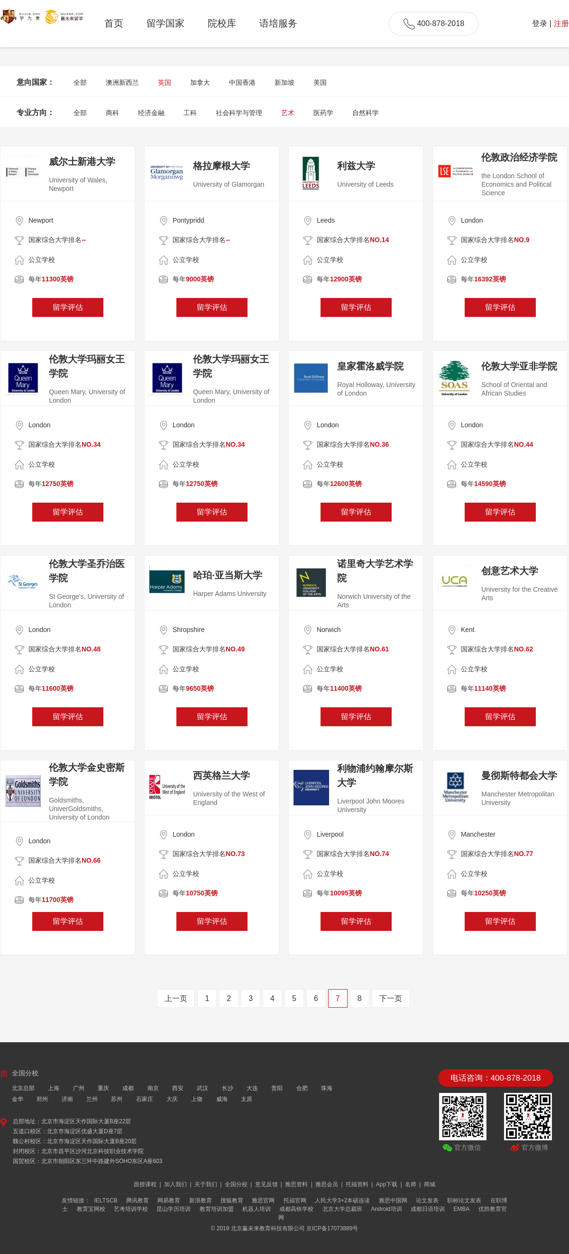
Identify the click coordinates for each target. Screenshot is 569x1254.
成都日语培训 (428, 1209)
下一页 (390, 998)
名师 (411, 1184)
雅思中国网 (393, 1200)
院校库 (222, 23)
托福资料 (358, 1184)
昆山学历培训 (173, 1209)
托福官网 (295, 1200)
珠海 (326, 1088)
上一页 (176, 998)
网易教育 (168, 1200)
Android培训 (386, 1209)
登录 (539, 23)
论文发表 (427, 1200)
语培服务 (278, 23)
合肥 (302, 1088)
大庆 (172, 1099)
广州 (78, 1088)
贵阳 (277, 1088)
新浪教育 (200, 1200)
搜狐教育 (231, 1200)
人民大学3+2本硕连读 (342, 1200)
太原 (246, 1099)
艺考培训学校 (131, 1209)
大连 (252, 1088)
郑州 (42, 1099)
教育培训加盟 (217, 1209)
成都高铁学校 (296, 1209)
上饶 (196, 1099)
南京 (153, 1088)
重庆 (103, 1088)
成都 (128, 1088)
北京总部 (23, 1088)
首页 (113, 23)
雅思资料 (297, 1184)
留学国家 (165, 23)
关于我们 (206, 1184)
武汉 (202, 1088)
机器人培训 (256, 1209)
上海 (53, 1088)
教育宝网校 (91, 1209)
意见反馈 (267, 1184)
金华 (17, 1099)
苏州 (116, 1099)
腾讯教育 (137, 1200)
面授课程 (146, 1184)
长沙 (227, 1088)
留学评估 (68, 307)
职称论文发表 (464, 1200)
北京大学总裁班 (342, 1209)
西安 (178, 1088)
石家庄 (144, 1099)
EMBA (461, 1209)
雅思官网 (263, 1200)
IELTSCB (106, 1200)
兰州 (92, 1099)
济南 (67, 1099)
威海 (222, 1099)
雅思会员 (327, 1184)
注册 (561, 23)
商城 (429, 1184)
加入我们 (176, 1184)
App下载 (387, 1184)
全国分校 (237, 1184)
